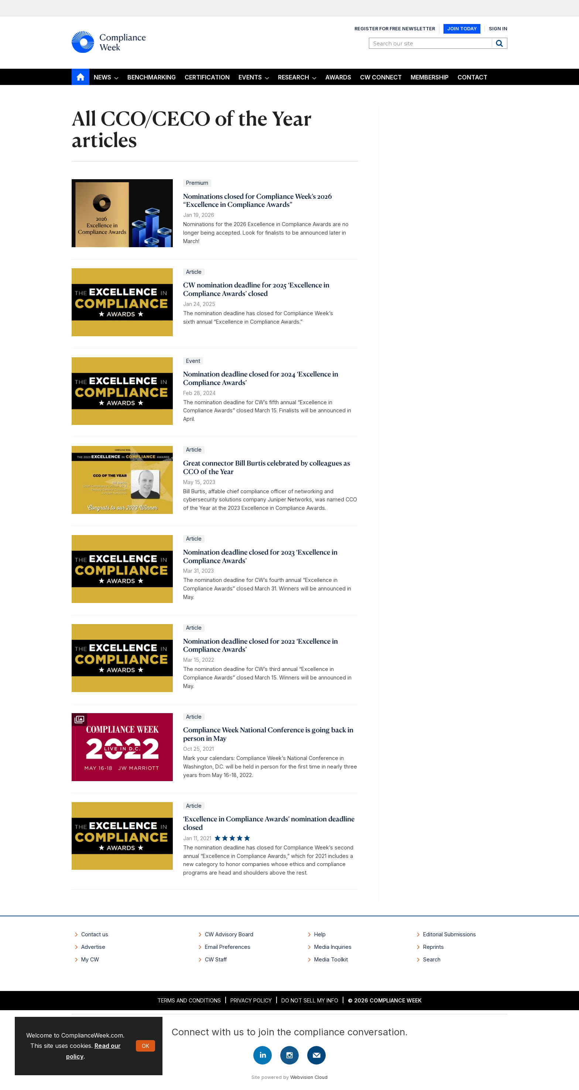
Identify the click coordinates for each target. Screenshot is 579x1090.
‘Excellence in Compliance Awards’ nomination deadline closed (268, 822)
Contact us (94, 934)
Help (320, 934)
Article (194, 272)
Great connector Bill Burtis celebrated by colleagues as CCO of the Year (266, 467)
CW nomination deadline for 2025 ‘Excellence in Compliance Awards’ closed (256, 288)
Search (500, 43)
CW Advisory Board (229, 934)
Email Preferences (227, 947)
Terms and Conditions (189, 1000)
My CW (90, 959)
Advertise (93, 947)
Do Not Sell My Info (309, 1000)
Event (193, 361)
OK (145, 1046)
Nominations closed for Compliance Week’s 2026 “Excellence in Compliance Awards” (257, 200)
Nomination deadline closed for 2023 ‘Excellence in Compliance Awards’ (260, 556)
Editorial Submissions (449, 934)
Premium (197, 183)
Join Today (462, 28)
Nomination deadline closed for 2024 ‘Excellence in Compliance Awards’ (260, 377)
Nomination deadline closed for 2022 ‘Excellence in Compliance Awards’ (260, 645)
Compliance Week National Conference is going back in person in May (268, 733)
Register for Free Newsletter (394, 28)
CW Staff (216, 959)
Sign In (498, 28)
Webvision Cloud (309, 1077)
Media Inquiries (333, 947)
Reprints (433, 947)
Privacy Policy (251, 1000)
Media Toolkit (331, 959)
